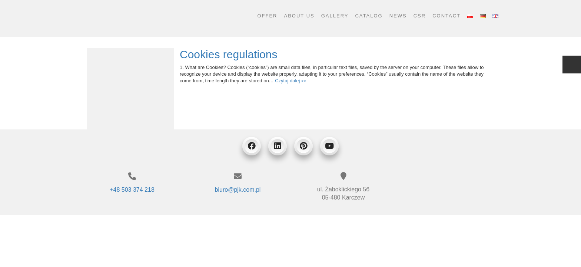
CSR (420, 16)
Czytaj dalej (290, 80)
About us (299, 16)
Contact (446, 16)
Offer (267, 16)
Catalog (368, 16)
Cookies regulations (228, 54)
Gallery (335, 16)
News (398, 16)
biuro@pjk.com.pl (238, 190)
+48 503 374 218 (132, 190)
